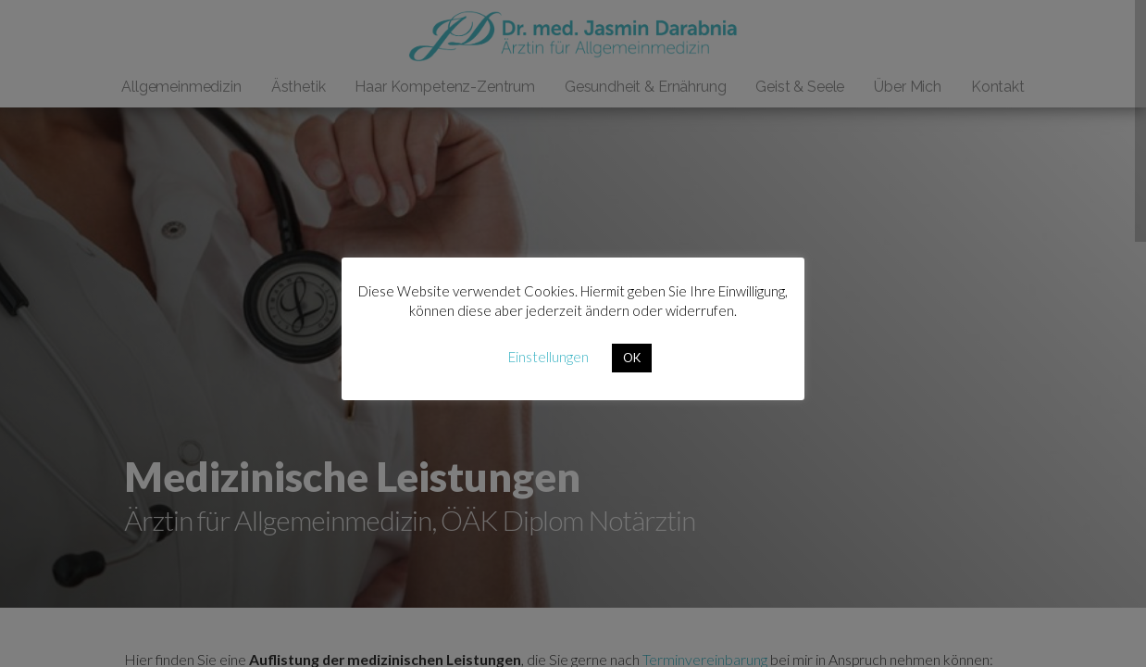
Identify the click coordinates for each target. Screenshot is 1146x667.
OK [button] (632, 357)
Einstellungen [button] (548, 356)
